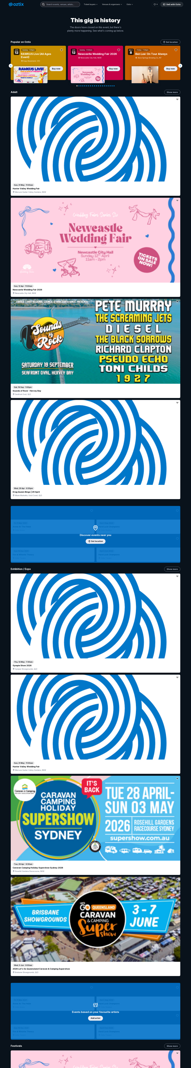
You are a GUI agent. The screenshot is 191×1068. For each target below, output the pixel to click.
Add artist (95, 285)
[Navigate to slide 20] (114, 86)
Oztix (130, 4)
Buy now (56, 68)
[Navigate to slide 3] (81, 86)
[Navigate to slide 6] (87, 86)
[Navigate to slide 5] (85, 86)
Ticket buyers (91, 4)
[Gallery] (95, 66)
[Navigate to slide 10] (95, 86)
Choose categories (95, 505)
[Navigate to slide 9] (93, 86)
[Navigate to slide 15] (104, 86)
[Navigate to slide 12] (98, 86)
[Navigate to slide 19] (112, 86)
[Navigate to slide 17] (108, 86)
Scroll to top (95, 1051)
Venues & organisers (112, 4)
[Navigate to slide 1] (77, 86)
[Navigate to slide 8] (91, 86)
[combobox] (60, 4)
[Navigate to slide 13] (100, 86)
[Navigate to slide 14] (102, 86)
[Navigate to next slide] (180, 66)
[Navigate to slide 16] (106, 86)
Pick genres (95, 682)
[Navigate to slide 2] (79, 86)
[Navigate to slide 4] (83, 86)
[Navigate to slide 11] (96, 86)
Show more (172, 92)
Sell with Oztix (172, 4)
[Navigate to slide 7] (89, 86)
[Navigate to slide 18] (110, 86)
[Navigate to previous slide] (11, 66)
